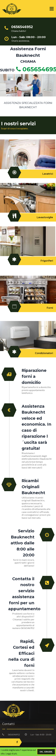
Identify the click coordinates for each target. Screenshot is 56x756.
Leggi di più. (11, 753)
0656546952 (14, 734)
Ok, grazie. (46, 752)
